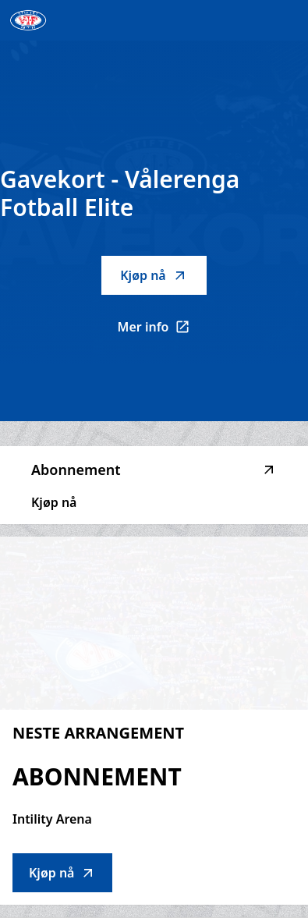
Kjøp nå (153, 275)
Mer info (162, 331)
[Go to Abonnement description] (154, 623)
